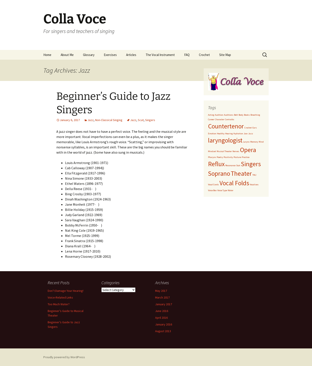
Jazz (91, 120)
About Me (67, 55)
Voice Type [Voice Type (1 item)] (222, 190)
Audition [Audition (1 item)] (219, 114)
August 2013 (163, 331)
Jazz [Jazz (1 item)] (250, 133)
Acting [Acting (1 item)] (211, 114)
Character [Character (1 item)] (219, 119)
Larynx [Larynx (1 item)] (246, 141)
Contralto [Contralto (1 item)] (229, 119)
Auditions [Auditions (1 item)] (228, 114)
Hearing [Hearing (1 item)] (229, 133)
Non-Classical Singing (108, 120)
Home (47, 55)
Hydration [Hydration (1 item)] (238, 133)
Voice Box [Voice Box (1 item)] (212, 190)
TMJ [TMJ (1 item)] (254, 175)
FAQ (187, 55)
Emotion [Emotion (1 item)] (212, 133)
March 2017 (162, 297)
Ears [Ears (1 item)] (254, 127)
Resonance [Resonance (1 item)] (230, 165)
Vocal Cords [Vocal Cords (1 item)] (213, 184)
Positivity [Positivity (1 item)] (228, 157)
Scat (141, 120)
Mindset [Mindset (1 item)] (212, 151)
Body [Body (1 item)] (241, 114)
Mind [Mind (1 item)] (261, 141)
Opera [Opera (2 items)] (248, 150)
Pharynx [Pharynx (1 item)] (212, 157)
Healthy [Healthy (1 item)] (220, 133)
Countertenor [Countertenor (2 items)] (226, 126)
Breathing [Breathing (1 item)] (255, 114)
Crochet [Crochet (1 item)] (248, 127)
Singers (150, 120)
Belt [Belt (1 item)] (236, 114)
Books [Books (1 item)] (247, 114)
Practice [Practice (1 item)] (245, 157)
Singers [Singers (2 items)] (251, 164)
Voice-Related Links (60, 297)
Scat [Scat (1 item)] (238, 165)
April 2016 (161, 318)
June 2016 (161, 311)
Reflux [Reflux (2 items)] (216, 164)
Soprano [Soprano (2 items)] (219, 173)
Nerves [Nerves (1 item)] (235, 151)
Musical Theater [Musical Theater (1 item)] (224, 151)
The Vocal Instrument (160, 55)
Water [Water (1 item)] (230, 190)
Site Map (225, 55)
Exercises (110, 55)
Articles (131, 55)
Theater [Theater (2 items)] (241, 173)
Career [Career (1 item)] (211, 119)
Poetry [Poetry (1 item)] (220, 157)
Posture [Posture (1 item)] (237, 157)
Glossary (88, 55)
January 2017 (163, 304)
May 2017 (161, 291)
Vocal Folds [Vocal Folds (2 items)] (234, 183)
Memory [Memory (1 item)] (254, 141)
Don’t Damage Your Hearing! (65, 291)
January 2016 (163, 324)
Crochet (204, 55)
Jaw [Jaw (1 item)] (246, 133)
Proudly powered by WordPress (64, 357)
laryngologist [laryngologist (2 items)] (225, 140)
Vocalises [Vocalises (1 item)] (254, 184)
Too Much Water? (59, 304)
